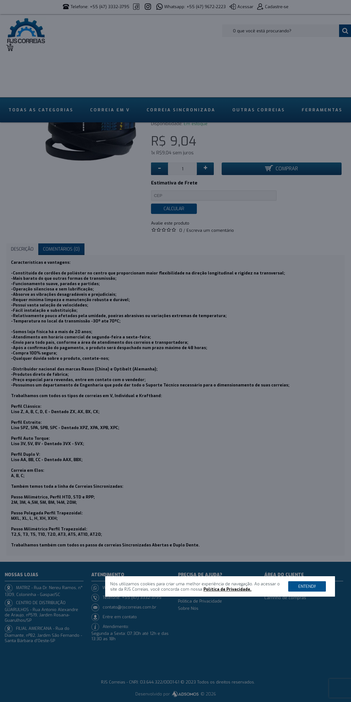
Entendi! (307, 586)
